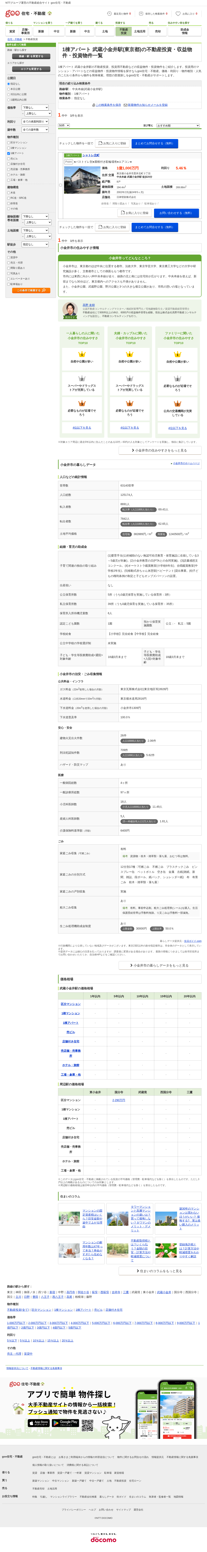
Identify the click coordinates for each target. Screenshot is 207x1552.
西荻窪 (104, 1292)
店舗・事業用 (47, 1472)
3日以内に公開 (18, 94)
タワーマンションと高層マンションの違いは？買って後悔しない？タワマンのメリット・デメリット (141, 1218)
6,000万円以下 (122, 1323)
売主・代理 (17, 262)
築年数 (11, 129)
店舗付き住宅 (18, 164)
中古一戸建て (96, 1480)
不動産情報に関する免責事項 (46, 1368)
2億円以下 (27, 1327)
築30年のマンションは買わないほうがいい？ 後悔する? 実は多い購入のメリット (190, 1218)
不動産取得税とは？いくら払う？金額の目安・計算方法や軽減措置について (141, 1250)
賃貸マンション (92, 1472)
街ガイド (121, 1496)
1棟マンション (18, 148)
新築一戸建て (79, 1480)
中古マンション (60, 1480)
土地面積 (13, 230)
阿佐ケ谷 (83, 1292)
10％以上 (39, 1340)
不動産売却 (38, 1488)
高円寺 (71, 1292)
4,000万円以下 (80, 1323)
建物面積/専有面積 (13, 218)
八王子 (45, 1296)
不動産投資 (120, 1480)
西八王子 (58, 1296)
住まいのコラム (137, 1496)
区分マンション (19, 142)
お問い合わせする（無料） (176, 213)
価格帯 (11, 107)
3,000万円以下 (59, 1323)
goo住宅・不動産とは (44, 1457)
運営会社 (138, 1509)
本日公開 (15, 89)
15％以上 (53, 1340)
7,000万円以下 (143, 1323)
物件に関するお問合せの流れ (133, 1457)
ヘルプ (92, 1509)
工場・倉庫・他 (19, 179)
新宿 (52, 1292)
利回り (11, 121)
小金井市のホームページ (186, 463)
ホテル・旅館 (18, 174)
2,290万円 (118, 1100)
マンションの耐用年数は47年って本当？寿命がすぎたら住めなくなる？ (92, 1250)
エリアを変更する (31, 69)
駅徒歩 (11, 244)
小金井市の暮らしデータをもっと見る (161, 965)
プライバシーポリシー (74, 1509)
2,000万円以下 (37, 1323)
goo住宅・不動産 (12, 1456)
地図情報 (178, 1496)
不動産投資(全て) (18, 1309)
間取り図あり (18, 268)
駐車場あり (17, 284)
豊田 (35, 1296)
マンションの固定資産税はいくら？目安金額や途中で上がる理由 (92, 1218)
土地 (109, 1480)
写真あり (15, 273)
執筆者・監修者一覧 (160, 1496)
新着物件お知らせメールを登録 (148, 104)
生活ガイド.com (193, 941)
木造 (13, 192)
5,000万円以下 (101, 1323)
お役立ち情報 (10, 1496)
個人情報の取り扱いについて (48, 1465)
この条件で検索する (29, 290)
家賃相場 (119, 1472)
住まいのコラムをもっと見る (161, 1271)
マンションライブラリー (63, 1496)
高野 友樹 (89, 305)
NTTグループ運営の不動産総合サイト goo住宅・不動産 (38, 2)
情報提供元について (17, 1368)
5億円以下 (74, 1327)
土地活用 (52, 1488)
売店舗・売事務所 (20, 169)
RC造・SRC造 (18, 198)
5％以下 (12, 1340)
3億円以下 (43, 1327)
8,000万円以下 (165, 1323)
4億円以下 (59, 1327)
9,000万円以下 (186, 1323)
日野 (27, 1296)
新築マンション (40, 1480)
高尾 (69, 1296)
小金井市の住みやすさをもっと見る (161, 450)
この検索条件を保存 (108, 104)
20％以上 (68, 1340)
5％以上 (25, 1340)
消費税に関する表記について (82, 1465)
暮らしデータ (106, 1496)
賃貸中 (14, 257)
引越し (43, 1496)
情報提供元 (158, 1457)
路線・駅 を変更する (31, 56)
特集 (34, 1496)
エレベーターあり (20, 278)
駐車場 (108, 1472)
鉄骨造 (14, 203)
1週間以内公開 (18, 99)
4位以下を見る (82, 427)
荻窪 (95, 1292)
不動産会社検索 (88, 1496)
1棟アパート (17, 153)
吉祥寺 (116, 1292)
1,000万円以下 (16, 1323)
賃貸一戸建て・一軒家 (69, 1472)
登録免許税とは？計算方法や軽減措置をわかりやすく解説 (189, 1250)
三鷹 (126, 1292)
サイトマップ (123, 1509)
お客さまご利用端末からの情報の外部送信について (86, 1457)
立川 (18, 1296)
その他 (14, 208)
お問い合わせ (106, 1509)
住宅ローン (135, 1480)
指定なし (15, 83)
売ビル (14, 158)
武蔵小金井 (164, 1292)
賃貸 (34, 1472)
